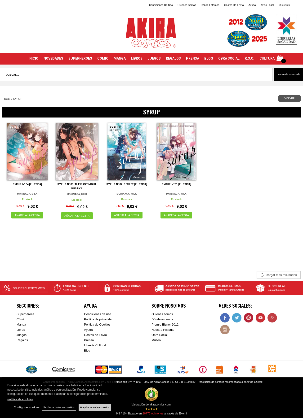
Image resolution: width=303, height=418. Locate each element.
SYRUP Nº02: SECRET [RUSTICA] (126, 184)
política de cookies (20, 399)
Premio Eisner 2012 (165, 324)
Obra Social (160, 335)
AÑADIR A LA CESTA (27, 215)
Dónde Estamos (210, 5)
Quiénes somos (162, 314)
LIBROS (137, 58)
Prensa (89, 340)
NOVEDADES (53, 58)
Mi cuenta (284, 5)
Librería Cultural (95, 345)
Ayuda (252, 5)
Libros (21, 329)
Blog (87, 350)
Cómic (21, 319)
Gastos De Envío (234, 5)
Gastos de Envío (95, 335)
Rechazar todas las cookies (59, 407)
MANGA (120, 58)
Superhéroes (25, 314)
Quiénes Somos (187, 5)
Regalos (22, 340)
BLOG (208, 58)
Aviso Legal (267, 5)
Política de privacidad (98, 319)
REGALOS (173, 58)
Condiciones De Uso (161, 5)
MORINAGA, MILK (27, 193)
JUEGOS (154, 58)
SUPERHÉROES (80, 58)
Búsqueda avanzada (288, 74)
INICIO (33, 58)
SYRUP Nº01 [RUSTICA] (176, 184)
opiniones (153, 413)
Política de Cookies (97, 324)
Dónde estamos (162, 319)
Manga (21, 324)
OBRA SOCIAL (229, 58)
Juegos (22, 335)
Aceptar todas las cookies (94, 407)
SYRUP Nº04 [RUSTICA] (27, 184)
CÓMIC (102, 58)
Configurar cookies (27, 407)
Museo (156, 340)
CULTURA (267, 58)
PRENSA (192, 58)
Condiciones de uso (97, 314)
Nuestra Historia (163, 329)
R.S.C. (249, 58)
